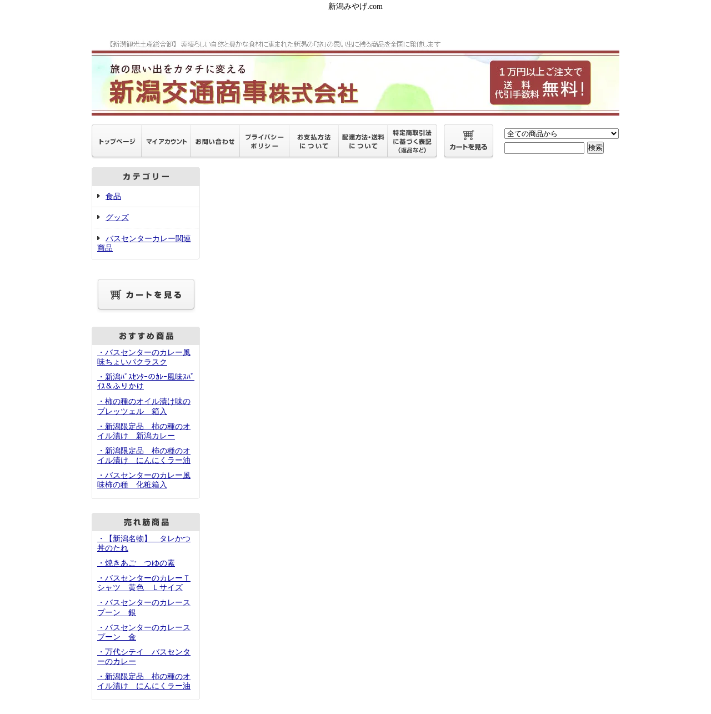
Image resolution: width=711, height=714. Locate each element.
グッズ (117, 217)
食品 (113, 196)
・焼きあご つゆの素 (136, 563)
